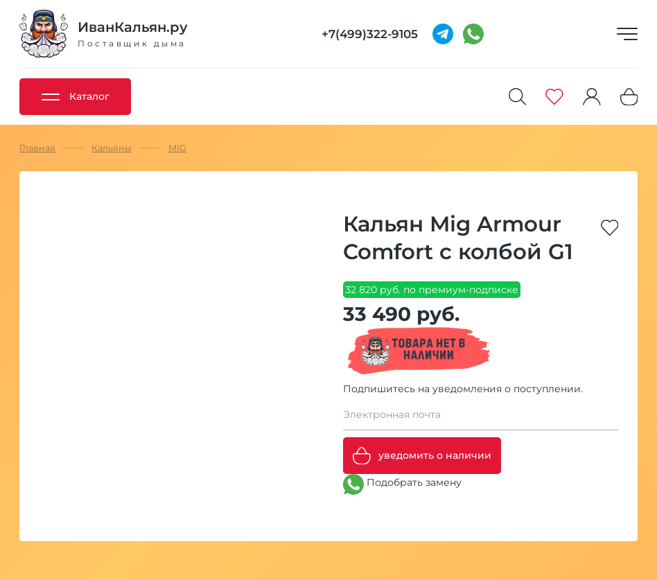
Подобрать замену (402, 484)
